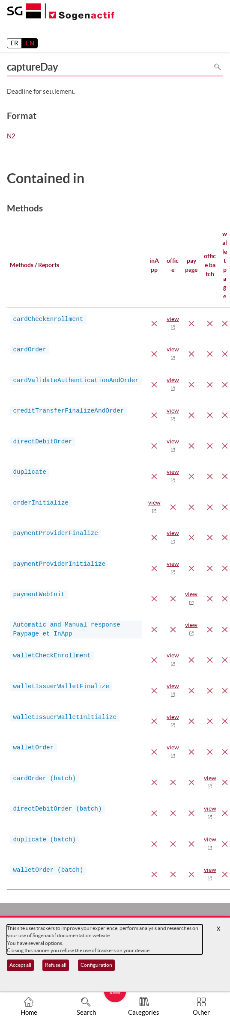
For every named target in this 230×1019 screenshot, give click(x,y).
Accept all (20, 965)
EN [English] (30, 43)
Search (86, 1012)
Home (29, 1012)
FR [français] (14, 43)
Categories (143, 1012)
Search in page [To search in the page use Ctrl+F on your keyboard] (217, 67)
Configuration (96, 965)
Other (201, 1012)
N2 (11, 136)
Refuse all (55, 965)
